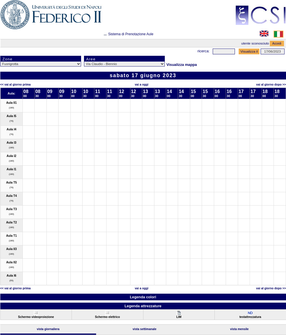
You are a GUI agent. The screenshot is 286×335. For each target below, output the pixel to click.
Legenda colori (143, 297)
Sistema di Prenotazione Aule (131, 34)
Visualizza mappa (182, 64)
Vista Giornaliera (48, 329)
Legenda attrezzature (142, 306)
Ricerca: (203, 51)
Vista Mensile (239, 329)
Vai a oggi (141, 84)
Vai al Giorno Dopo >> (271, 84)
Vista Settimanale (144, 329)
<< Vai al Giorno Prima (15, 84)
